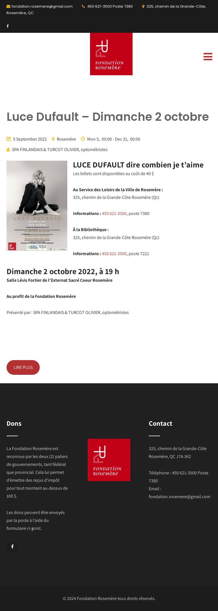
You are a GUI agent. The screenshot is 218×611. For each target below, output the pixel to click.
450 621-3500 (99, 6)
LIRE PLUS (23, 367)
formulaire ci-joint (24, 528)
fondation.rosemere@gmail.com (42, 6)
